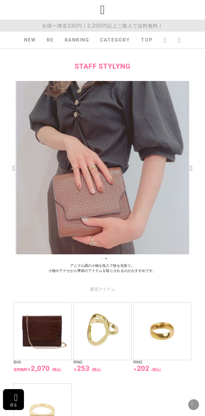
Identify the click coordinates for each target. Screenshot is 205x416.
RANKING (77, 40)
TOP (147, 40)
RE (50, 40)
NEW (30, 40)
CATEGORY (115, 40)
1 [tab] (102, 259)
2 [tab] (106, 259)
